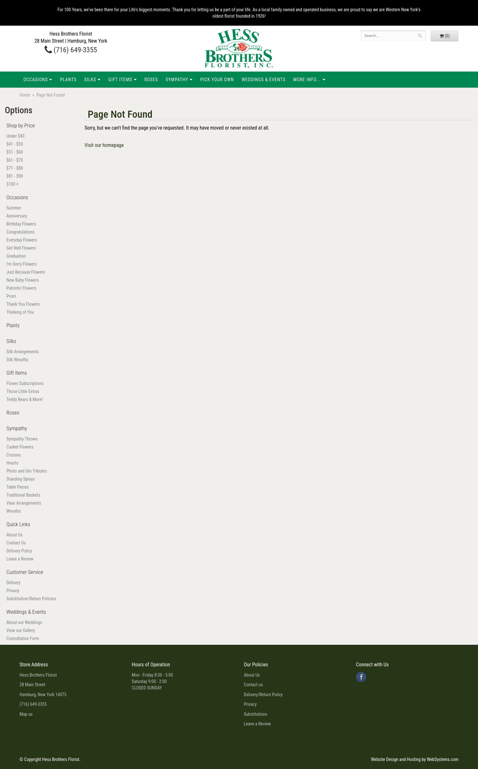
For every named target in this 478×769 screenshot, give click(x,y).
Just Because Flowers (25, 272)
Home (25, 95)
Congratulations (20, 232)
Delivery (13, 582)
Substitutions (255, 714)
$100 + (12, 184)
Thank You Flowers (23, 304)
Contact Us (16, 542)
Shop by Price (20, 125)
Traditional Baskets (23, 495)
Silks (90, 79)
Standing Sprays (20, 479)
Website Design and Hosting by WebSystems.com (414, 759)
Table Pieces (17, 487)
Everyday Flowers (21, 240)
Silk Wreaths (17, 359)
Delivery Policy (19, 550)
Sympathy (177, 79)
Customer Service (24, 572)
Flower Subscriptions (25, 383)
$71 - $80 (14, 168)
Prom (11, 296)
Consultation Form (22, 638)
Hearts (12, 463)
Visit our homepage (104, 145)
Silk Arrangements (22, 351)
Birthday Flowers (21, 223)
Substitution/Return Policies (31, 598)
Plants (68, 79)
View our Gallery (20, 630)
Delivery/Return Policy (263, 694)
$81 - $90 (14, 176)
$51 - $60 (14, 152)
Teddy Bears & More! (24, 399)
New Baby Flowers (22, 280)
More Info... (307, 79)
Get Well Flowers (21, 248)
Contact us (253, 684)
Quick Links (18, 524)
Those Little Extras (22, 391)
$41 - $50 (14, 144)
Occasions (35, 79)
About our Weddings (24, 622)
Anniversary (16, 215)
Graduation (16, 256)
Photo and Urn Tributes (26, 471)
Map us (26, 714)
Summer (13, 207)
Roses (151, 79)
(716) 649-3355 (71, 50)
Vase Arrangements (23, 503)
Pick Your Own (217, 79)
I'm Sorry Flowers (21, 264)
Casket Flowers (19, 446)
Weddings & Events (263, 79)
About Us (14, 534)
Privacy (12, 590)
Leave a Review (19, 558)
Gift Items (120, 79)
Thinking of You (20, 312)
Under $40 (15, 136)
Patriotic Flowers (21, 288)
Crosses (13, 454)
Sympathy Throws (22, 438)
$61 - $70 (14, 160)
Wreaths (13, 511)
